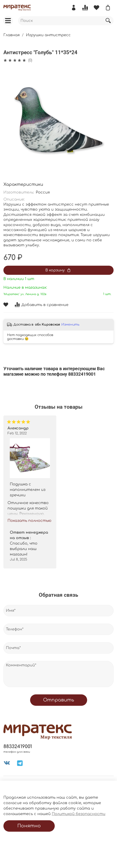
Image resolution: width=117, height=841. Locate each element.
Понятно (29, 825)
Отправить (58, 700)
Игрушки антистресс (48, 35)
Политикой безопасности (78, 814)
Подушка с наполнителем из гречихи (27, 489)
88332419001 (17, 746)
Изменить (70, 324)
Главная (11, 35)
